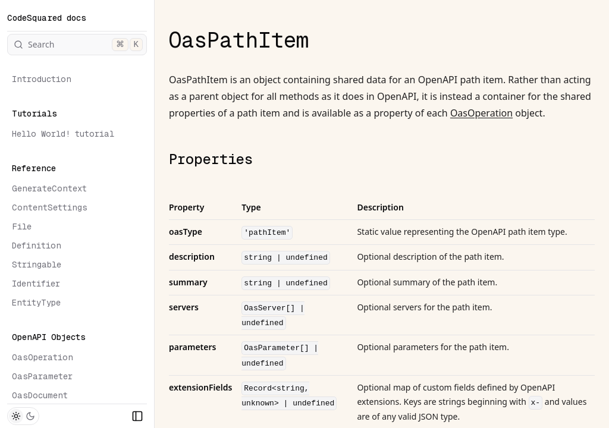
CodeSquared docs (46, 18)
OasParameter (42, 376)
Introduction (41, 79)
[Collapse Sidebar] (137, 416)
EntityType (36, 302)
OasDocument (40, 395)
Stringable (36, 264)
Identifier (36, 283)
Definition (36, 245)
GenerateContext (49, 188)
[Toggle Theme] (23, 416)
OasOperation (42, 357)
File (22, 226)
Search (78, 44)
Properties (211, 159)
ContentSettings (49, 207)
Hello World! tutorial (63, 134)
